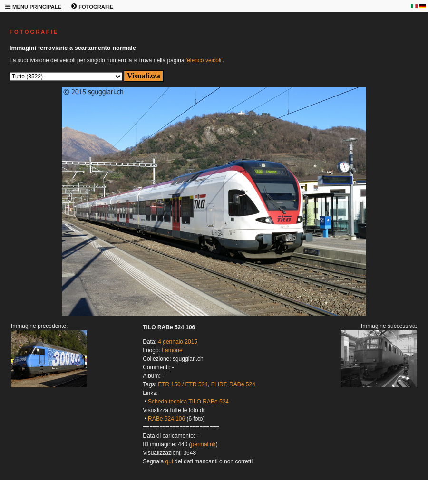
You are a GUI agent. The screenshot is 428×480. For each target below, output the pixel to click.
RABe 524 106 (166, 418)
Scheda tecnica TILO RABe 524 (188, 401)
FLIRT (218, 384)
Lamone (172, 350)
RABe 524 (242, 384)
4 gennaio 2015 (177, 341)
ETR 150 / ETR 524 (183, 384)
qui (169, 461)
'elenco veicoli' (204, 60)
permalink (203, 444)
